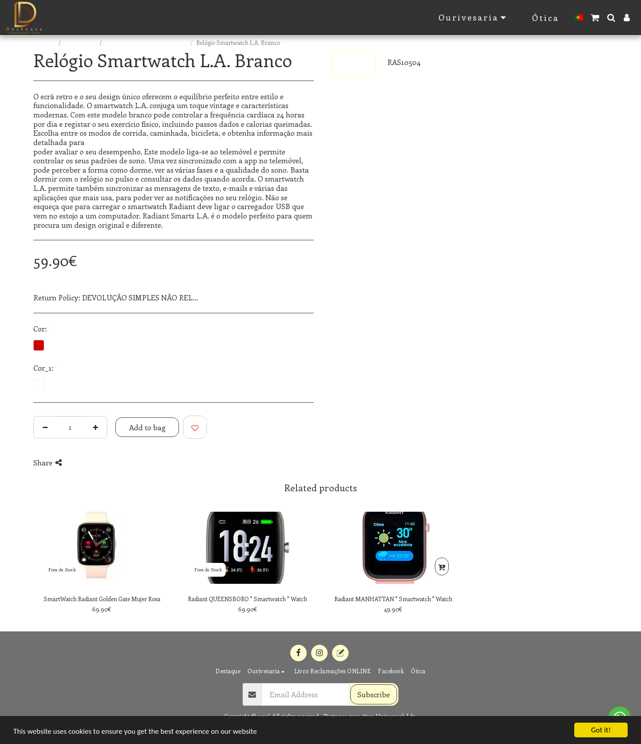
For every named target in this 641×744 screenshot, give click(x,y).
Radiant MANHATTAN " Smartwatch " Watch (393, 598)
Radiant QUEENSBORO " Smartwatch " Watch (247, 598)
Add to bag (147, 427)
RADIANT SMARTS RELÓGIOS (146, 42)
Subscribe (373, 694)
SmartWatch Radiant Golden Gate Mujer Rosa (102, 598)
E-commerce (81, 42)
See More (299, 297)
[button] (595, 17)
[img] (102, 548)
